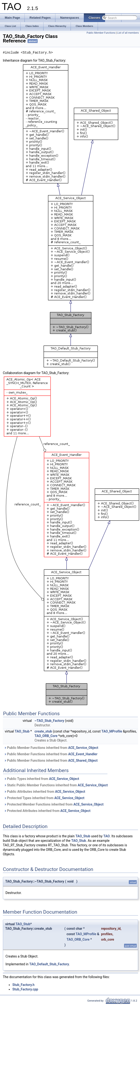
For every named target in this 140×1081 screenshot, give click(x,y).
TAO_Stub (22, 731)
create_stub (43, 731)
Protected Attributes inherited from (47, 811)
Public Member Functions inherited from (51, 748)
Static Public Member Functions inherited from (56, 785)
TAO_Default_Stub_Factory (49, 964)
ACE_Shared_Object (83, 760)
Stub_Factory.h (23, 985)
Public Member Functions (101, 32)
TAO (106, 836)
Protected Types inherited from (44, 798)
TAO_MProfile (111, 731)
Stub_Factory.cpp (25, 989)
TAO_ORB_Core (46, 736)
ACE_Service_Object (83, 748)
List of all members (128, 32)
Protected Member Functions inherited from (53, 804)
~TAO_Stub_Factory (49, 721)
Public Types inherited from (41, 779)
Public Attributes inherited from (44, 791)
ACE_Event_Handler (82, 754)
